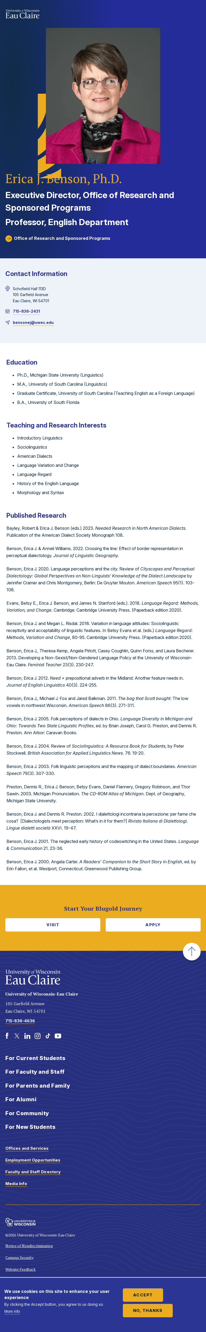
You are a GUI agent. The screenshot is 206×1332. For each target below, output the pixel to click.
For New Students (30, 1127)
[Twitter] (17, 1036)
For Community (27, 1113)
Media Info (16, 1183)
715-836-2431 (26, 311)
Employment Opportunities (32, 1160)
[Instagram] (37, 1036)
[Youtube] (58, 1036)
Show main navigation (195, 14)
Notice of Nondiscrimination (29, 1245)
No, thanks (148, 1310)
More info (12, 1311)
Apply (153, 924)
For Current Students (35, 1058)
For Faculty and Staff (35, 1072)
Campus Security (19, 1257)
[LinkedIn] (27, 1036)
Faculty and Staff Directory (33, 1171)
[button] (192, 951)
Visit (53, 924)
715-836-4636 (20, 1020)
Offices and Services (27, 1148)
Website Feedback (20, 1269)
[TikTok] (48, 1036)
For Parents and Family (37, 1086)
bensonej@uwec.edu (33, 322)
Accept (143, 1294)
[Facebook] (7, 1036)
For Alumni (20, 1099)
